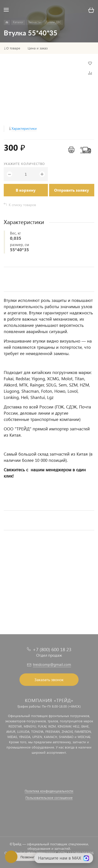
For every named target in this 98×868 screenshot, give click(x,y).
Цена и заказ (38, 48)
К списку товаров (22, 204)
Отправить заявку (71, 190)
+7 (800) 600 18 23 (52, 649)
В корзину (26, 190)
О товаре (13, 48)
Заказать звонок (49, 679)
